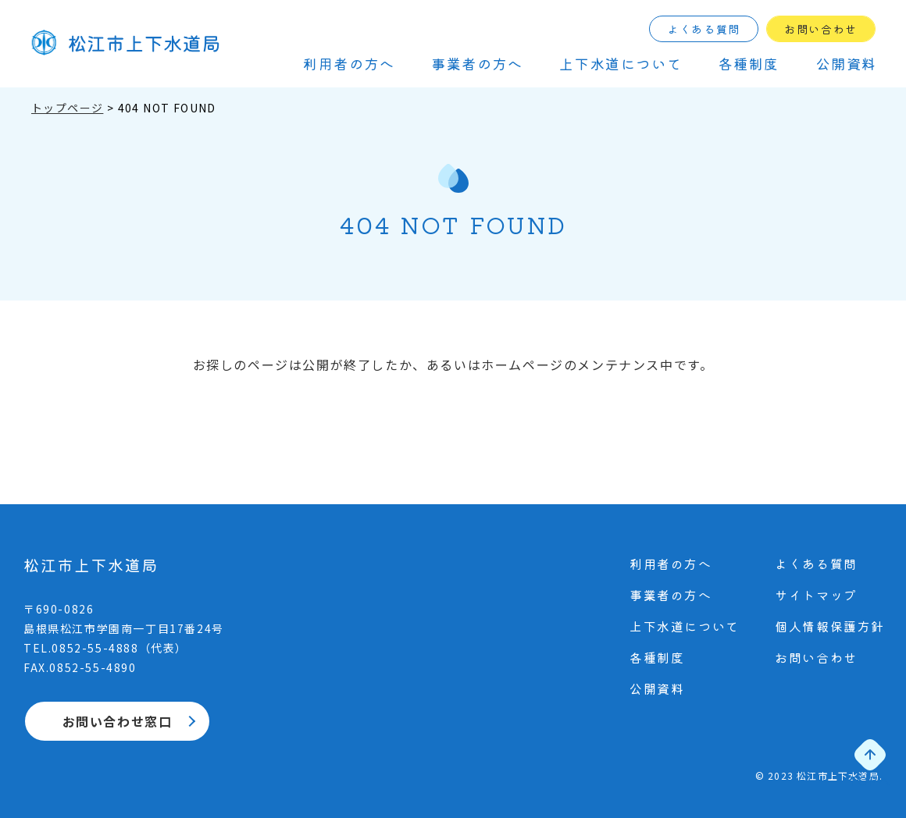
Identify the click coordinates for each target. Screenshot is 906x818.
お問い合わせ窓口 (117, 721)
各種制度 (749, 63)
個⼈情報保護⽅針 (830, 626)
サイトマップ (816, 594)
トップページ (67, 108)
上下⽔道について (620, 63)
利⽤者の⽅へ (349, 63)
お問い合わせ (821, 29)
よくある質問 (703, 29)
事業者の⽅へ (477, 63)
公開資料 (846, 63)
